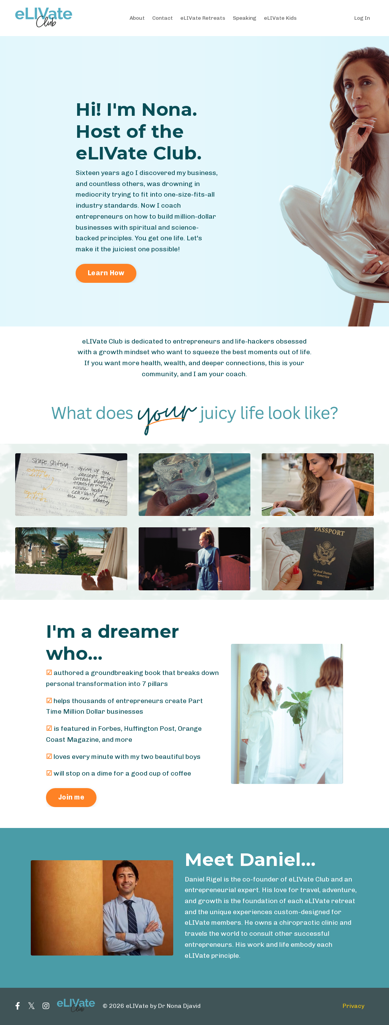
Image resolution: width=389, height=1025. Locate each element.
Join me (71, 798)
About (137, 17)
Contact (162, 17)
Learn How (106, 273)
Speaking (245, 17)
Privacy (353, 1007)
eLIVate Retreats (203, 17)
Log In (362, 17)
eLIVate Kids (280, 17)
